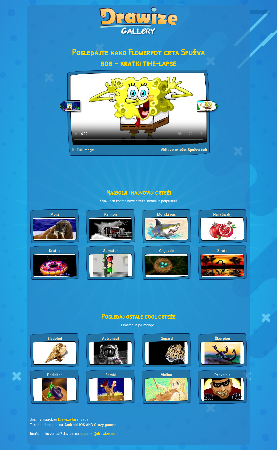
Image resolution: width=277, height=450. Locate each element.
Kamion (110, 214)
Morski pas (166, 214)
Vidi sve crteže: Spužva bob (184, 150)
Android (71, 425)
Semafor (110, 251)
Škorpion (222, 338)
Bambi (110, 375)
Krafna (54, 251)
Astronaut (110, 338)
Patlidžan (54, 375)
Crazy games (105, 425)
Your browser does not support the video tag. (138, 109)
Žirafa (222, 251)
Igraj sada (80, 419)
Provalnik (222, 375)
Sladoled (54, 338)
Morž (54, 214)
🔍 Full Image (82, 150)
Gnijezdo (166, 251)
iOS (82, 425)
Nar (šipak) (222, 214)
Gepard (166, 338)
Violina (166, 375)
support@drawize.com (99, 434)
